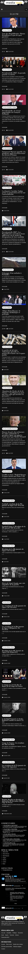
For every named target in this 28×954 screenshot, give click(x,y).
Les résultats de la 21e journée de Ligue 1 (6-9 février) (14, 606)
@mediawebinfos (17, 885)
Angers (4, 857)
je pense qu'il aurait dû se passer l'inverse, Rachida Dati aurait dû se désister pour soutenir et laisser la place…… (14, 836)
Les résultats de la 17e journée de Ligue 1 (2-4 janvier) (14, 766)
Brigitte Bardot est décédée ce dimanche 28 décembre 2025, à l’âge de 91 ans (13, 801)
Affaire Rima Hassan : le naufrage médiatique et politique (11, 312)
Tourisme (12, 935)
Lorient (4, 861)
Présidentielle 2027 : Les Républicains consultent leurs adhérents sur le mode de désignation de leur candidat (13, 234)
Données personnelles (6, 946)
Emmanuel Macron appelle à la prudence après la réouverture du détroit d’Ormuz (14, 153)
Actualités (9, 107)
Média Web (5, 851)
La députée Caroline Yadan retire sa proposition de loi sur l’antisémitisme (13, 192)
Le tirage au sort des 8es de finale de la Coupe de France (12, 685)
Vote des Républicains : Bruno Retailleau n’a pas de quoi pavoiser (13, 35)
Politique (9, 30)
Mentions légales (17, 946)
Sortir (2, 935)
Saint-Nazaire (6, 855)
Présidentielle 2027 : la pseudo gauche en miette (14, 74)
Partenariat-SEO (5, 937)
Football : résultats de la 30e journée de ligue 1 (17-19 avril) (13, 505)
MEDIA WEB (9, 885)
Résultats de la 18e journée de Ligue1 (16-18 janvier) (13, 651)
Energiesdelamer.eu (7, 870)
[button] (2, 9)
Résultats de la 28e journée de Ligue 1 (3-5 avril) (13, 550)
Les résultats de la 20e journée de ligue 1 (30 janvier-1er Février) (13, 628)
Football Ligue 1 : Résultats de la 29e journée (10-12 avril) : (13, 527)
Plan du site (9, 944)
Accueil (3, 944)
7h (22, 908)
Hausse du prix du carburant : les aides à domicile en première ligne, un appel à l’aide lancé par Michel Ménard (14, 434)
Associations (10, 269)
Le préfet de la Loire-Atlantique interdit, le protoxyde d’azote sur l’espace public (13, 352)
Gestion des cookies (18, 944)
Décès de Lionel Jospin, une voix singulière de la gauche (13, 584)
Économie (14, 428)
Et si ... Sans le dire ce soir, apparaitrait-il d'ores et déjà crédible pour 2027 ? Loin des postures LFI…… (14, 841)
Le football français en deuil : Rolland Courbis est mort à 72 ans (12, 720)
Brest (4, 863)
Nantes (4, 859)
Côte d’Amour (6, 853)
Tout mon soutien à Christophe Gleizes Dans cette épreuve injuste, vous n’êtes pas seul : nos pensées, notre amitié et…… (13, 845)
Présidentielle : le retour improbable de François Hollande (11, 112)
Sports (12, 500)
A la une (5, 30)
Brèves (9, 500)
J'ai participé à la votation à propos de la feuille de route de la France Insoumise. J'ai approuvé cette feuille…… (15, 827)
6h (22, 885)
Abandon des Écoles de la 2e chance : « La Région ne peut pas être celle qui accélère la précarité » (13, 393)
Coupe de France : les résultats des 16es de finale (13, 743)
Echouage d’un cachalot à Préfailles (11, 274)
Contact (3, 948)
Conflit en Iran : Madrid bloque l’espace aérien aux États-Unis (14, 475)
